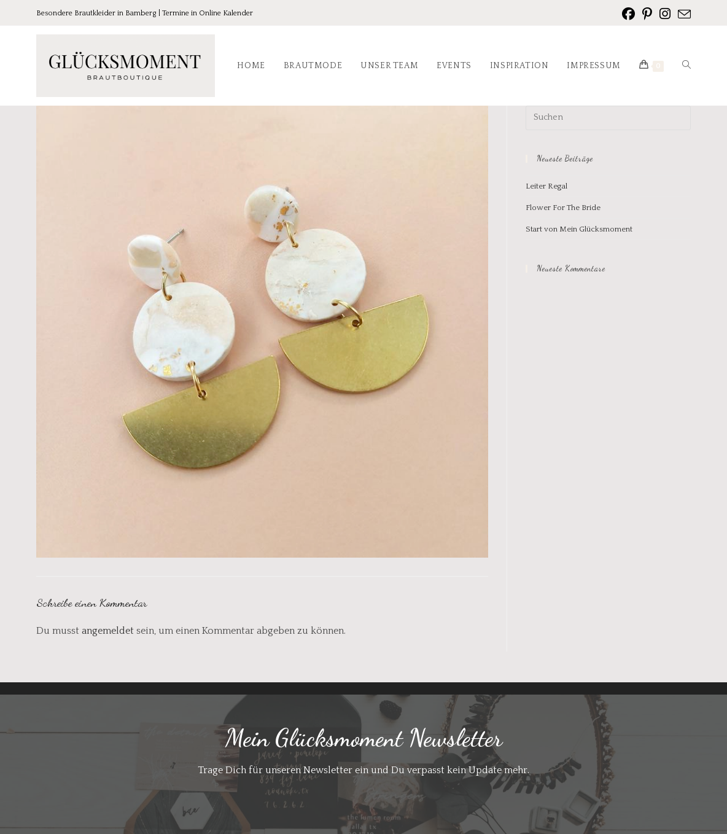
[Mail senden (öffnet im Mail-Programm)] (682, 14)
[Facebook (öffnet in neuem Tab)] (628, 14)
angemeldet (108, 630)
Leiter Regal (546, 186)
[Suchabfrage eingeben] (608, 118)
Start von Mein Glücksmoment (579, 229)
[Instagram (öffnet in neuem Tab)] (665, 14)
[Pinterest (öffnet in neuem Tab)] (647, 14)
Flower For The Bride (563, 207)
